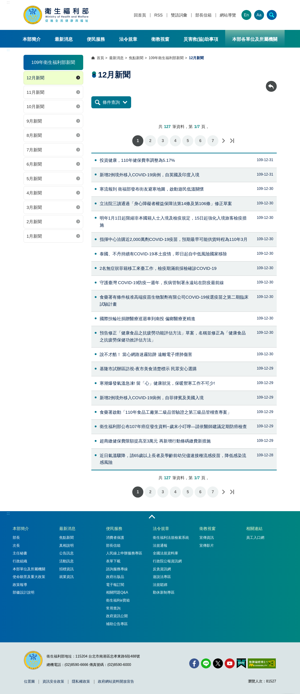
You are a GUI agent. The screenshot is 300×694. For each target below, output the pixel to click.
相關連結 (254, 528)
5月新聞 (34, 178)
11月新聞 (35, 92)
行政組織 (20, 561)
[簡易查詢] (272, 15)
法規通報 (160, 545)
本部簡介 (32, 39)
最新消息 (64, 39)
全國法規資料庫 (165, 553)
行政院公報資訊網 (167, 561)
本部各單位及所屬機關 (254, 39)
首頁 (100, 58)
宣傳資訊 (206, 537)
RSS (158, 15)
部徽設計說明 (23, 592)
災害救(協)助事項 (201, 39)
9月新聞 (34, 121)
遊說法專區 (162, 577)
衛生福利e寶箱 (118, 600)
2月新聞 (34, 221)
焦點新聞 (136, 58)
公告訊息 (66, 553)
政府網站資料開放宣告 (116, 681)
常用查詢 (113, 608)
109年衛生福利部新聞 (166, 58)
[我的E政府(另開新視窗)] (241, 663)
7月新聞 (34, 150)
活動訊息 (66, 561)
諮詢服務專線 (117, 569)
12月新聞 (35, 77)
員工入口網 (255, 537)
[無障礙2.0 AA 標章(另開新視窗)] (262, 663)
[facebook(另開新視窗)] (194, 663)
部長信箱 (203, 15)
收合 (152, 517)
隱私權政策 (81, 681)
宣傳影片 (206, 545)
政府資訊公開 (117, 616)
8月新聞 (34, 135)
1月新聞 (34, 236)
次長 (16, 545)
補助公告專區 (117, 624)
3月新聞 (34, 207)
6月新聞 (34, 164)
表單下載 (113, 561)
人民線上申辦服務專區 (124, 553)
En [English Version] (246, 15)
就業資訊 (66, 577)
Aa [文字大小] (258, 15)
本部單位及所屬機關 (29, 569)
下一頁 (223, 140)
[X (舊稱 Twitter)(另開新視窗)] (218, 663)
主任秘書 (20, 553)
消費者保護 (115, 537)
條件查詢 (111, 102)
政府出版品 (115, 577)
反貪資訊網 (162, 569)
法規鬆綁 (160, 585)
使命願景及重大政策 (29, 577)
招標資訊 (66, 569)
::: (8, 2)
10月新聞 (35, 106)
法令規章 (128, 39)
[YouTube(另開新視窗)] (230, 663)
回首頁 (140, 15)
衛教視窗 (160, 39)
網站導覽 (228, 15)
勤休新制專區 (164, 592)
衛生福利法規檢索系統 (171, 537)
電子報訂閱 (115, 585)
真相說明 (66, 545)
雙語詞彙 (179, 15)
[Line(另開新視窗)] (206, 663)
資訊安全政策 (53, 681)
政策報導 (20, 585)
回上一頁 (271, 83)
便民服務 (96, 39)
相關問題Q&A (117, 592)
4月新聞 (34, 193)
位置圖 (29, 681)
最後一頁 (232, 140)
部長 (16, 537)
